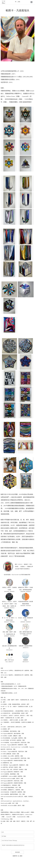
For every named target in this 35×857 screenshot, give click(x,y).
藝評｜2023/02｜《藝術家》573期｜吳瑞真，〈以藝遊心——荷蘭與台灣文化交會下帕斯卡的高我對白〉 (24, 566)
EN (19, 1)
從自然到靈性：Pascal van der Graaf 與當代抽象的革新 (17, 574)
